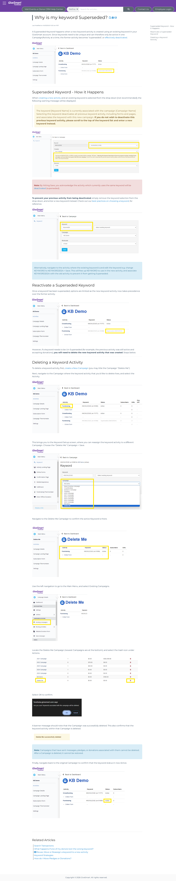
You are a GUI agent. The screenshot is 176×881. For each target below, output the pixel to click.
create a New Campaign (76, 368)
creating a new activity (50, 98)
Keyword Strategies (43, 855)
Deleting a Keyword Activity (158, 38)
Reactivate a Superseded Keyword (160, 33)
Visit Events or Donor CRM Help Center (44, 9)
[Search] (128, 9)
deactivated (40, 188)
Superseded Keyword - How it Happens (162, 27)
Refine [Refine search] (73, 9)
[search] (101, 9)
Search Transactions (44, 846)
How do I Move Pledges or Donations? (52, 858)
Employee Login (163, 9)
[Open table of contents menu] (5, 3)
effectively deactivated (116, 37)
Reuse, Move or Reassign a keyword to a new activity (61, 852)
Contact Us (143, 9)
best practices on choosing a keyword (110, 201)
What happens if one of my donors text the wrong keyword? (64, 849)
